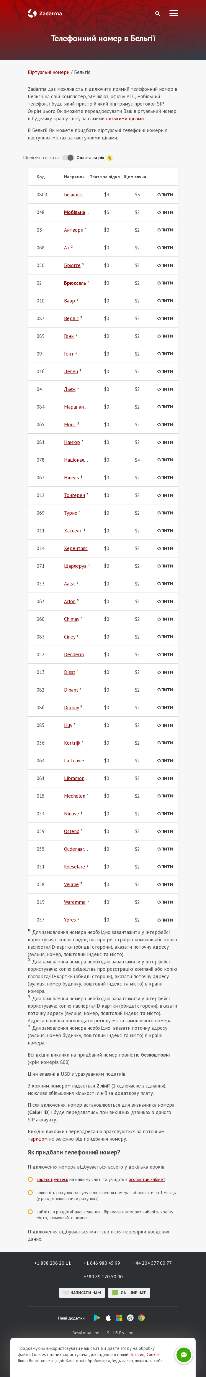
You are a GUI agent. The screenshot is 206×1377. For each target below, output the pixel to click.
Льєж (70, 389)
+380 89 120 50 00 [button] (103, 1276)
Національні (77, 460)
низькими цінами (125, 118)
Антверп (73, 230)
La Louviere (76, 760)
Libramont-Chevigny (85, 778)
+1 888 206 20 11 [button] (52, 1263)
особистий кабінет (147, 1179)
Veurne (71, 884)
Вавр (69, 300)
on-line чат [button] (129, 1293)
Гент (69, 354)
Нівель (71, 477)
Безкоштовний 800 (85, 194)
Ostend (71, 831)
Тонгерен (74, 495)
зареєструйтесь (52, 1179)
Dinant (71, 690)
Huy (68, 725)
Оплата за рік (94, 158)
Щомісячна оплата (41, 157)
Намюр (72, 442)
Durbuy (71, 707)
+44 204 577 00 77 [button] (152, 1263)
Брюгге (72, 265)
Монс (70, 424)
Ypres (70, 920)
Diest (69, 672)
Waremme (75, 902)
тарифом (38, 1139)
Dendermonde (79, 654)
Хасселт (73, 530)
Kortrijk (72, 743)
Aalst (69, 583)
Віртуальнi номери (48, 72)
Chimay (71, 619)
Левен (71, 371)
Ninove (71, 813)
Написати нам (82, 1293)
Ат (67, 247)
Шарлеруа (75, 566)
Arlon (70, 601)
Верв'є (71, 318)
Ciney (69, 637)
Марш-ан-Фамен (82, 407)
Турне (70, 513)
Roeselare (74, 866)
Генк (69, 336)
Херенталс (76, 548)
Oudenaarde (76, 849)
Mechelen (74, 796)
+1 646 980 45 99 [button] (102, 1263)
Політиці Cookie (144, 1354)
